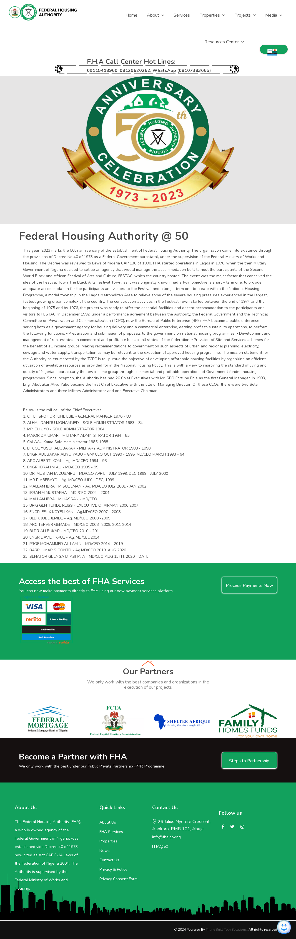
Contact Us (109, 860)
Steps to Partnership (249, 761)
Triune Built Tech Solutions (226, 929)
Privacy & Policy (113, 869)
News (104, 850)
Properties (108, 841)
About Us (107, 822)
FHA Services (111, 831)
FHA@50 (160, 846)
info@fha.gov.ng (166, 837)
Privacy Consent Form (118, 879)
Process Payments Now (249, 585)
